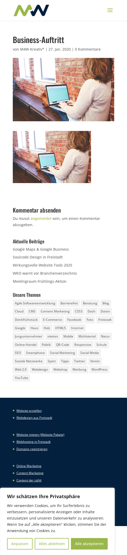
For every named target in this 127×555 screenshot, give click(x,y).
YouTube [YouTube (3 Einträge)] (21, 378)
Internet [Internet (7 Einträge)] (77, 328)
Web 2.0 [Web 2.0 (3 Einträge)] (21, 369)
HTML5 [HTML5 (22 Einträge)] (60, 328)
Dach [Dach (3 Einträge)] (91, 311)
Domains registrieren (31, 449)
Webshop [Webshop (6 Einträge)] (60, 369)
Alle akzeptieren (89, 543)
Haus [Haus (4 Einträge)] (34, 328)
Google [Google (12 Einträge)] (20, 328)
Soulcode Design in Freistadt (38, 257)
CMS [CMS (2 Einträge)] (32, 311)
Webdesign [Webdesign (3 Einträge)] (40, 369)
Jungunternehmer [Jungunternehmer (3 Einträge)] (28, 336)
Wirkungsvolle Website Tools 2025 (42, 265)
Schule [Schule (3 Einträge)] (101, 344)
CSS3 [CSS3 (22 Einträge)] (78, 311)
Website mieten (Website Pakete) (40, 434)
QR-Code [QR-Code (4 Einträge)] (62, 344)
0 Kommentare (88, 49)
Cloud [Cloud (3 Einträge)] (19, 311)
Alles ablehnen (52, 543)
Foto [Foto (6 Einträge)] (90, 319)
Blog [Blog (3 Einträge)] (105, 303)
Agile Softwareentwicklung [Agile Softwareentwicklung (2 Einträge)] (35, 303)
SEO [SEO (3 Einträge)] (18, 353)
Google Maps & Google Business (41, 249)
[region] (57, 521)
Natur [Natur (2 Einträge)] (105, 336)
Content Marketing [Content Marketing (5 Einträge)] (55, 311)
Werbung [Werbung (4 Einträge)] (79, 369)
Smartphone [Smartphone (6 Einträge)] (35, 353)
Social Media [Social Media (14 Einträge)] (89, 353)
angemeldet (41, 218)
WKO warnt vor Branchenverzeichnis (45, 273)
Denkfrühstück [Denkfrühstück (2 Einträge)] (26, 319)
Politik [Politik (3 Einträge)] (46, 344)
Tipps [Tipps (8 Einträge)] (65, 361)
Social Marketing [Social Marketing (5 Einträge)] (62, 353)
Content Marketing (30, 473)
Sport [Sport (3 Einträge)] (52, 361)
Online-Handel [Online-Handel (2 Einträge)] (26, 344)
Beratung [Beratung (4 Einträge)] (90, 303)
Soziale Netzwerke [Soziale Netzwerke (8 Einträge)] (29, 361)
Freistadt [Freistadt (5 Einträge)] (105, 319)
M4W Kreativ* (32, 49)
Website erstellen (29, 410)
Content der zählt (28, 480)
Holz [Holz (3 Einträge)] (47, 328)
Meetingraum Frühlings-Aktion (39, 281)
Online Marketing (28, 466)
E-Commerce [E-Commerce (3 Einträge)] (52, 319)
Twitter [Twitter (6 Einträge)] (79, 361)
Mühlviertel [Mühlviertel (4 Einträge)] (87, 336)
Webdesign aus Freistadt (34, 417)
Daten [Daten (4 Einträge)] (105, 311)
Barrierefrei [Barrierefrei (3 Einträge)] (69, 303)
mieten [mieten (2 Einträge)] (52, 336)
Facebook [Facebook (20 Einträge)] (74, 319)
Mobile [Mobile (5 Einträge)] (68, 336)
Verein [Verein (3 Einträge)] (95, 361)
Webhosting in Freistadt (33, 441)
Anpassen (19, 543)
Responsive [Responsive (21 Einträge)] (82, 344)
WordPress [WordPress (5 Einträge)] (99, 369)
